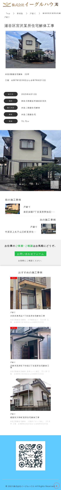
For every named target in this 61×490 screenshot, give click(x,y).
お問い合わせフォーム (30, 253)
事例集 (20, 13)
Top (8, 13)
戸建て (33, 13)
